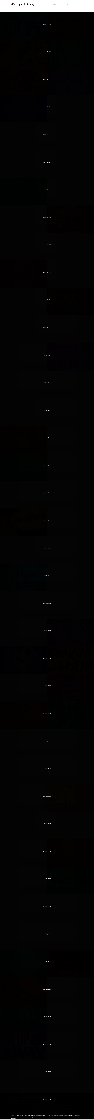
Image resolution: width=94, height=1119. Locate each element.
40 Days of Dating (22, 4)
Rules (67, 4)
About (54, 4)
